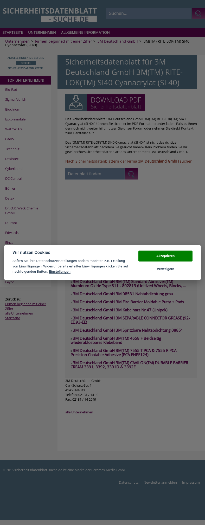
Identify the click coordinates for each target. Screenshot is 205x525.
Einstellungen (60, 271)
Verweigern (165, 269)
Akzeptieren (165, 256)
